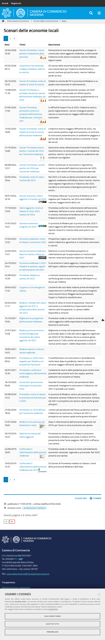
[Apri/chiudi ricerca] (91, 15)
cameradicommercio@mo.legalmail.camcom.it (28, 578)
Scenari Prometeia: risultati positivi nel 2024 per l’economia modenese (32, 172)
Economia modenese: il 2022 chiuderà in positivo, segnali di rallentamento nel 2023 (32, 270)
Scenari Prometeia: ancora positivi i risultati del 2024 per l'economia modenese (31, 154)
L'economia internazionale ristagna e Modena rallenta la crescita (32, 73)
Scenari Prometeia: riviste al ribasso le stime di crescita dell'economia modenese (32, 136)
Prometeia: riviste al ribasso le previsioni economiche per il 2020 (32, 401)
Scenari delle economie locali (45, 25)
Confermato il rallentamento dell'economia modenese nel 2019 (32, 470)
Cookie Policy (53, 609)
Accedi (5, 3)
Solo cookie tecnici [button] (52, 616)
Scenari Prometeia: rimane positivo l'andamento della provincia (31, 57)
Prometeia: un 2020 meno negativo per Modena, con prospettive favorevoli (31, 365)
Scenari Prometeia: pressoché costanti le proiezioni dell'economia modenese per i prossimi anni (30, 118)
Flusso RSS (81, 502)
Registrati (16, 3)
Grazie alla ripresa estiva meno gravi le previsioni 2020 (31, 389)
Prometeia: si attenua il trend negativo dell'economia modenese (32, 377)
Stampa (95, 502)
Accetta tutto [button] (52, 624)
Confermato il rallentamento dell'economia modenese (32, 456)
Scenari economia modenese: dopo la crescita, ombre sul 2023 (32, 258)
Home (3, 25)
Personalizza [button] (52, 632)
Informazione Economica (18, 25)
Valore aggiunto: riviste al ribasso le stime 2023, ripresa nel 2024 (31, 215)
